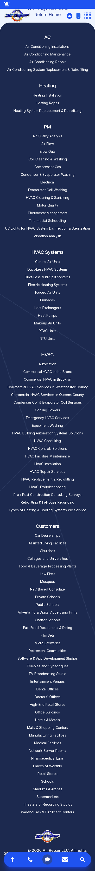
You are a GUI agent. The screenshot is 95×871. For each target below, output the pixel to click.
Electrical (47, 182)
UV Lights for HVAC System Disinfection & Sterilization (47, 228)
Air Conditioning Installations (47, 46)
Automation (47, 364)
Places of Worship (47, 766)
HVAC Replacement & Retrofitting (47, 479)
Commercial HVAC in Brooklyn (47, 379)
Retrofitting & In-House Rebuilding (47, 502)
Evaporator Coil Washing (47, 190)
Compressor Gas (47, 167)
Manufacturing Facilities (47, 735)
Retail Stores (47, 774)
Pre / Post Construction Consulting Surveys (47, 495)
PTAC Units (47, 331)
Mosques (47, 581)
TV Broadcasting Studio (47, 674)
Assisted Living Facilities (47, 543)
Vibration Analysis (48, 236)
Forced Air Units (47, 292)
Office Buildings (47, 712)
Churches (47, 551)
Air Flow (47, 144)
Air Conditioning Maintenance (47, 54)
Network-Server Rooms (47, 751)
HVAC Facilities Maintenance (47, 456)
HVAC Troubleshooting (47, 487)
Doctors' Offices (48, 697)
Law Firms (47, 574)
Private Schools (47, 597)
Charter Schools (47, 620)
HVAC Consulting (47, 441)
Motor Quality (47, 205)
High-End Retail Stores (47, 704)
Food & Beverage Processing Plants (47, 566)
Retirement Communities (48, 651)
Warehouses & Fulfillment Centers (47, 812)
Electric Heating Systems (47, 285)
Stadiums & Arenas (47, 789)
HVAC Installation (47, 464)
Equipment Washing (47, 425)
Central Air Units (47, 262)
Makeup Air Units (47, 323)
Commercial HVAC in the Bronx (47, 372)
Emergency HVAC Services (47, 418)
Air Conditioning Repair (47, 62)
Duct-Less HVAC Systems (47, 269)
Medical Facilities (47, 743)
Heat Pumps (47, 315)
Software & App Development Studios (48, 658)
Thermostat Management (47, 213)
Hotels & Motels (47, 720)
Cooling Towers (47, 410)
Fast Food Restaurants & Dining (47, 628)
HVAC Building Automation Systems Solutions (47, 433)
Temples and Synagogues (48, 666)
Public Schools (47, 605)
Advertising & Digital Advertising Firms (47, 612)
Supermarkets (48, 797)
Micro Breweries (48, 643)
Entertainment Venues (47, 681)
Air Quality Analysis (47, 136)
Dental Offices (47, 689)
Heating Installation (47, 95)
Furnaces (47, 300)
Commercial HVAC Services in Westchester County (47, 387)
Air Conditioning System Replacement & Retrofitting (47, 69)
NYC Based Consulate (47, 589)
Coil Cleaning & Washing (47, 159)
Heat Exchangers (47, 308)
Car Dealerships (47, 535)
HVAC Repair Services (47, 471)
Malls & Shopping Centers (47, 727)
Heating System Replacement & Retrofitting (47, 111)
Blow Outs (48, 151)
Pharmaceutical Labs (47, 758)
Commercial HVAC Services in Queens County (47, 395)
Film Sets (48, 635)
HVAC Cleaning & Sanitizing (47, 197)
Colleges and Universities (47, 558)
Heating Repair (47, 103)
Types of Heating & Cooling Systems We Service (47, 510)
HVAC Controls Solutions (47, 448)
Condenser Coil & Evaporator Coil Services (47, 402)
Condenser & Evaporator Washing (48, 174)
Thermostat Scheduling (47, 221)
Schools (47, 781)
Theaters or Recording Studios (47, 804)
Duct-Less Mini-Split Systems (47, 277)
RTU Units (47, 338)
